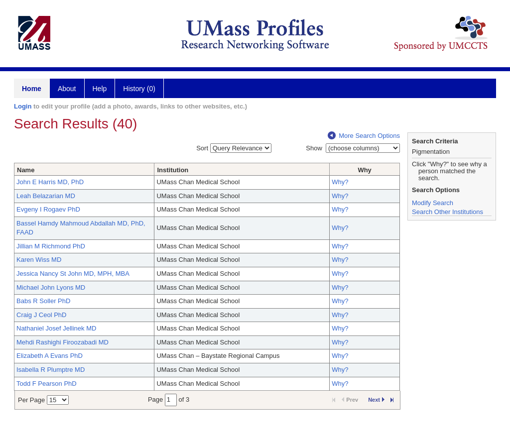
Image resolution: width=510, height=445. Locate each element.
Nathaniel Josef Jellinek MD (56, 328)
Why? (340, 182)
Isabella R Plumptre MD (50, 369)
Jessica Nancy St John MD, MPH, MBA (72, 273)
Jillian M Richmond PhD (50, 246)
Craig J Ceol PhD (41, 315)
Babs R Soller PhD (43, 301)
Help (100, 89)
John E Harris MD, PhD (50, 182)
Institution (172, 170)
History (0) (139, 89)
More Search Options (364, 135)
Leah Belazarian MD (45, 196)
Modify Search (432, 203)
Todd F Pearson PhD (46, 383)
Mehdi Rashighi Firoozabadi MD (62, 342)
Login (22, 106)
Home (31, 89)
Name (25, 170)
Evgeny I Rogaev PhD (48, 209)
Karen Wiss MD (38, 259)
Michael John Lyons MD (50, 287)
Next (376, 400)
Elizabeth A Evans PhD (49, 355)
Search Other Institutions (447, 212)
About (67, 89)
